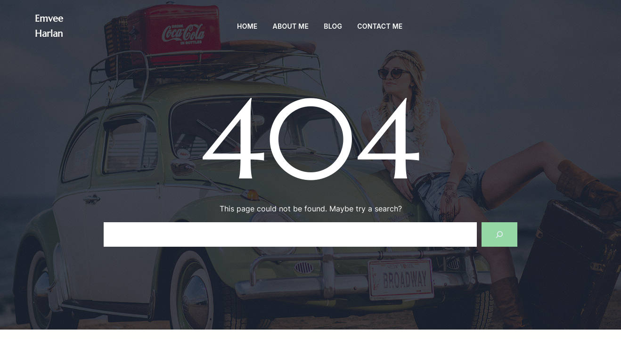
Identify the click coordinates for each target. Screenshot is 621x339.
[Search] (499, 234)
